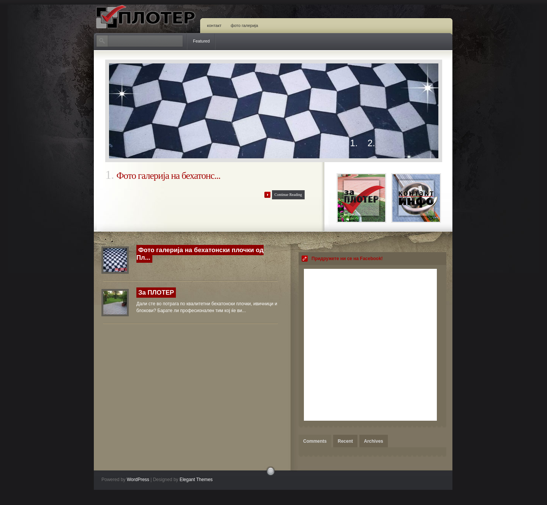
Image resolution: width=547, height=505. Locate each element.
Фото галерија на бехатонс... (168, 175)
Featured (201, 41)
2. (371, 143)
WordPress (138, 479)
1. (354, 143)
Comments (315, 441)
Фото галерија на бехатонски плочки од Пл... (200, 253)
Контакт (214, 25)
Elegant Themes (196, 479)
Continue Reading (288, 195)
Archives (373, 441)
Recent (345, 441)
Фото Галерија (244, 25)
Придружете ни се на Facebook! (347, 258)
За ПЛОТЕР (156, 292)
